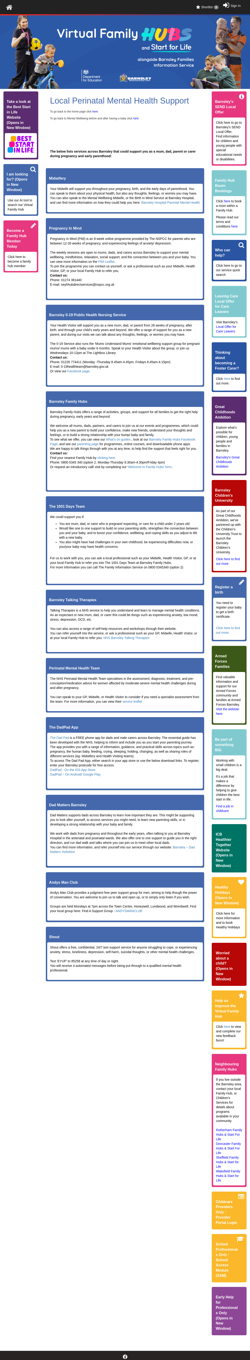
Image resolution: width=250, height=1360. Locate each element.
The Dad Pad (59, 738)
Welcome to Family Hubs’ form (150, 467)
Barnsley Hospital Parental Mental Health (170, 202)
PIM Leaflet (106, 261)
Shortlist (207, 7)
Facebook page (78, 371)
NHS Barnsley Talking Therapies (126, 638)
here (227, 379)
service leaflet (132, 701)
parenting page (88, 444)
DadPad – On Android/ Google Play (75, 774)
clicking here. (106, 458)
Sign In (236, 6)
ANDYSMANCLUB (128, 911)
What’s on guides (118, 439)
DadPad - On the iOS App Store (72, 770)
